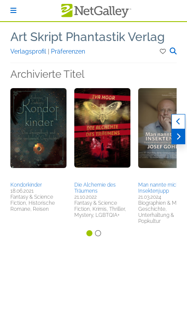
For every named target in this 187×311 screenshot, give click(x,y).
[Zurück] (178, 121)
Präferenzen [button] (68, 51)
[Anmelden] (13, 10)
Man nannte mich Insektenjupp (158, 188)
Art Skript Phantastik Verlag (87, 37)
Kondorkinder (26, 185)
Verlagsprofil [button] (29, 51)
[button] (163, 51)
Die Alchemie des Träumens (95, 188)
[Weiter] (178, 136)
